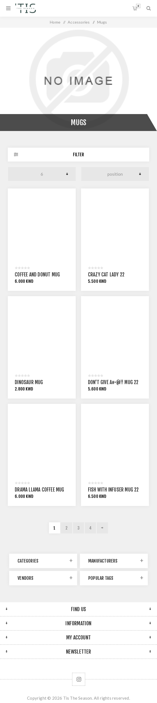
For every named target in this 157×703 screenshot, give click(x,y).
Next (102, 527)
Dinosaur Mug (29, 382)
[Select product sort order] (115, 174)
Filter (78, 154)
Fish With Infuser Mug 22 (113, 490)
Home (55, 22)
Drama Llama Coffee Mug (39, 490)
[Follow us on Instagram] (78, 679)
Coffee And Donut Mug (37, 275)
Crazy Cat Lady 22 (106, 275)
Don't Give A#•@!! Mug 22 (113, 382)
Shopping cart (138, 6)
